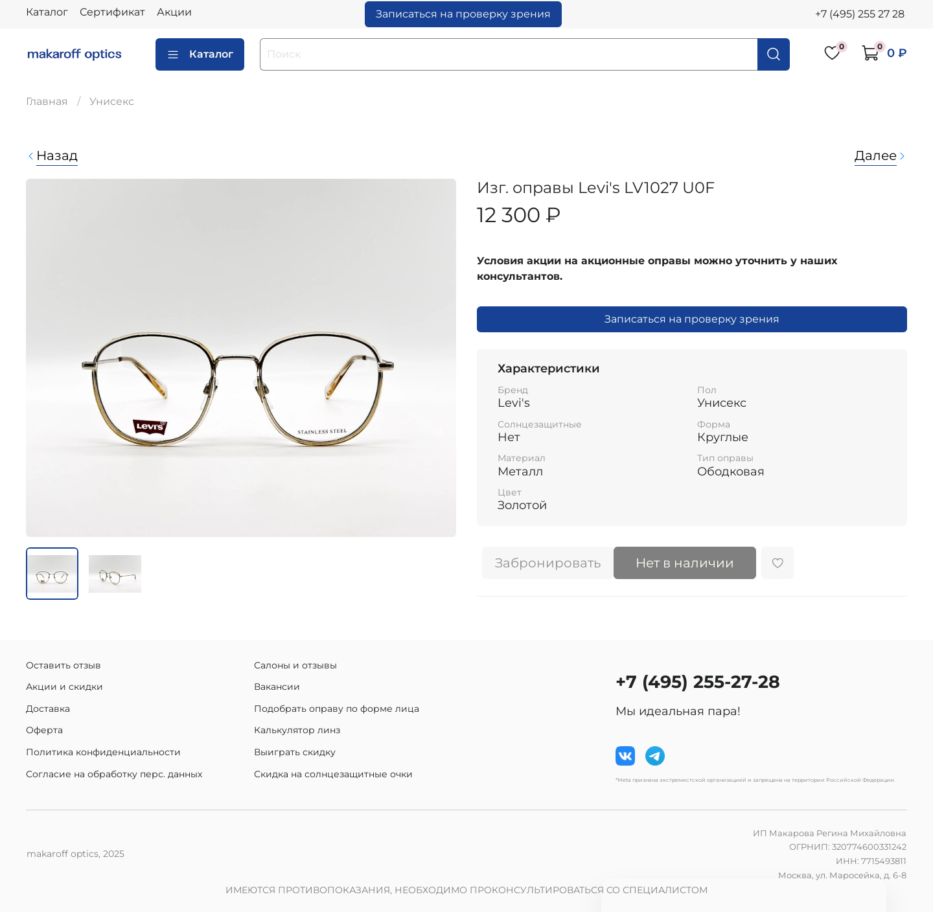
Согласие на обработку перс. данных (114, 774)
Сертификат (112, 12)
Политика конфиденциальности (103, 752)
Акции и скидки (64, 686)
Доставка (48, 708)
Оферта (44, 730)
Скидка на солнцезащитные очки (333, 774)
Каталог (47, 12)
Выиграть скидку (295, 752)
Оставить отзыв (63, 665)
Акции (174, 12)
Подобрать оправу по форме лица (336, 708)
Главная (47, 101)
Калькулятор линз (297, 730)
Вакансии (277, 686)
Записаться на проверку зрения (463, 14)
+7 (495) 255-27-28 (698, 681)
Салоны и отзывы (295, 665)
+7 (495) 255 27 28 (859, 14)
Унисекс (111, 101)
